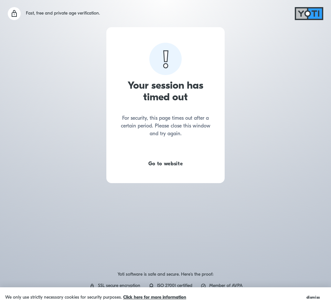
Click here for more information (154, 297)
